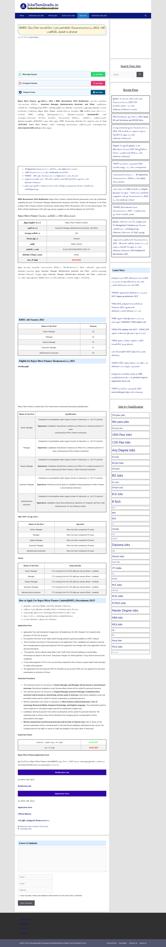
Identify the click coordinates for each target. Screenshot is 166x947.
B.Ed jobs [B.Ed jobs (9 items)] (116, 468)
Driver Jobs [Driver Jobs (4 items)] (116, 562)
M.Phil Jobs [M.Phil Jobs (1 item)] (115, 590)
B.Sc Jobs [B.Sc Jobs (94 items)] (117, 494)
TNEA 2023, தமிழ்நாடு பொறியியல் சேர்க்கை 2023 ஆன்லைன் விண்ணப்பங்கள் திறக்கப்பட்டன (127, 307)
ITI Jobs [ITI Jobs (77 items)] (116, 568)
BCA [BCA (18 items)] (114, 518)
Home (22, 15)
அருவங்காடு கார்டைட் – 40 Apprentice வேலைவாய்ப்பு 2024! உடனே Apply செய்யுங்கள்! (130, 178)
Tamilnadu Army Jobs (99, 15)
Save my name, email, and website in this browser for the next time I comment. (51, 895)
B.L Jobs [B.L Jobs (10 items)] (115, 482)
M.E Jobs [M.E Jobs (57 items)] (117, 584)
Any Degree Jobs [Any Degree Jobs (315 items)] (123, 450)
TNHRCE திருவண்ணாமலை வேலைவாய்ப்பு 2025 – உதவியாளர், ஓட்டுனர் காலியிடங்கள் (129, 211)
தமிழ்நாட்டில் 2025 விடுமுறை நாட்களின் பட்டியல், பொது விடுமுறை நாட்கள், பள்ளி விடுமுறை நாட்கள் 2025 (129, 281)
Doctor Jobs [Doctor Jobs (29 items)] (118, 556)
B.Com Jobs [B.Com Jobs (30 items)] (118, 463)
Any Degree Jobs (26, 829)
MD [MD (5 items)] (113, 630)
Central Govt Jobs (68, 15)
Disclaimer (24, 923)
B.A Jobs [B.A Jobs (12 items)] (115, 457)
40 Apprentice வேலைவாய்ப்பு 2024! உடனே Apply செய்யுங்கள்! (51, 169)
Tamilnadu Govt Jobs (36, 15)
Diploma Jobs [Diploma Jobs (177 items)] (121, 545)
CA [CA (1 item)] (113, 524)
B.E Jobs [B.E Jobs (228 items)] (117, 475)
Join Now (98, 74)
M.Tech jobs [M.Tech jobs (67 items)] (119, 603)
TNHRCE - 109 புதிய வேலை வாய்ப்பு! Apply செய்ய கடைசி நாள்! (51, 176)
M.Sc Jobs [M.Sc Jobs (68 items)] (117, 596)
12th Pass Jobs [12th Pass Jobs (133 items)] (121, 442)
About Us (24, 932)
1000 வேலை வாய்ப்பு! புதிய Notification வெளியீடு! (46, 172)
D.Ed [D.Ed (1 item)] (113, 534)
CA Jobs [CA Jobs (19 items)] (115, 529)
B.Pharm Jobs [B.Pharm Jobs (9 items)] (117, 487)
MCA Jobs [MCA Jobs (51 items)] (117, 624)
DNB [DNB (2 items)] (113, 551)
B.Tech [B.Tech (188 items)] (116, 501)
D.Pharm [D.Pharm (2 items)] (114, 538)
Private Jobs (53, 15)
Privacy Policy (25, 919)
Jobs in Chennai (33, 826)
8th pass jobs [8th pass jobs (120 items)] (120, 422)
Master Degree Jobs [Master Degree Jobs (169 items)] (125, 610)
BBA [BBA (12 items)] (114, 512)
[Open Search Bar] (145, 15)
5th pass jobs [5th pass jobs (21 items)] (118, 415)
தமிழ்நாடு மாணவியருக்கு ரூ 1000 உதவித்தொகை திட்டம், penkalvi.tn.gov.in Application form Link (129, 377)
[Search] (140, 74)
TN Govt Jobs (43, 826)
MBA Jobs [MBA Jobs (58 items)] (117, 617)
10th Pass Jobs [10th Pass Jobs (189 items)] (122, 434)
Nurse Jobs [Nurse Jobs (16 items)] (117, 640)
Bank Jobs (83, 15)
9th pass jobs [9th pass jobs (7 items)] (117, 428)
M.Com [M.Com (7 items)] (114, 579)
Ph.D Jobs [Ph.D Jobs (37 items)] (117, 646)
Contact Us (24, 928)
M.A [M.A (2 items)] (113, 574)
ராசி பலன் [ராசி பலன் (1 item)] (115, 652)
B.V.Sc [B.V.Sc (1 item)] (113, 508)
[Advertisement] (62, 54)
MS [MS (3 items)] (113, 635)
